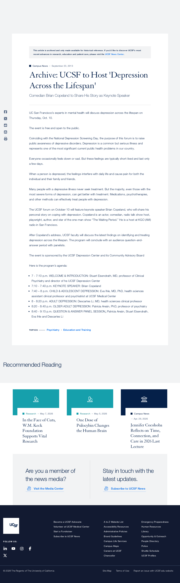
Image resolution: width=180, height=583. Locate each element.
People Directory (150, 540)
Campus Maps (111, 545)
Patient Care (93, 13)
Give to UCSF (165, 3)
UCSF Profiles (148, 555)
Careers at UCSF (112, 550)
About (76, 13)
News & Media (153, 13)
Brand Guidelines (113, 535)
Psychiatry (53, 329)
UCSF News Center (114, 54)
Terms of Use (122, 570)
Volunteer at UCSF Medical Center (71, 526)
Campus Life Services (115, 540)
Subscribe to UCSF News (127, 488)
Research (113, 13)
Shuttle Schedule (150, 550)
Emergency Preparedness (155, 521)
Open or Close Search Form (171, 13)
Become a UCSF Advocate (67, 521)
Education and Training (77, 329)
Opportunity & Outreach (153, 535)
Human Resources (151, 526)
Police (144, 545)
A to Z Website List (113, 521)
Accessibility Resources (116, 526)
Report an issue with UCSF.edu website (153, 570)
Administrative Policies (115, 531)
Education (132, 13)
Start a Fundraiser (63, 531)
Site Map (107, 570)
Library (145, 531)
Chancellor (109, 555)
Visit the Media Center (48, 488)
